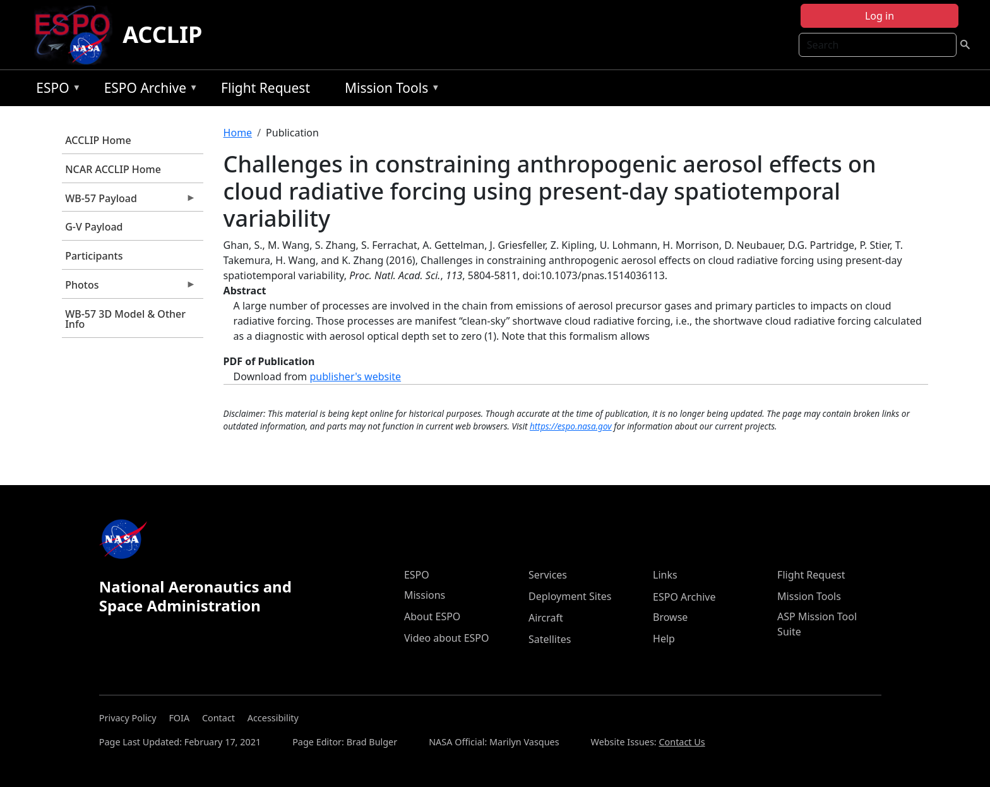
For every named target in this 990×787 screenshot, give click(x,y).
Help (664, 639)
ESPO (55, 90)
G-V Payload (93, 227)
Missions (424, 595)
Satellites (549, 639)
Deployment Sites (569, 596)
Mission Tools (389, 90)
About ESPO (432, 616)
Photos (129, 288)
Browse (670, 617)
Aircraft (545, 618)
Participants (93, 256)
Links (665, 575)
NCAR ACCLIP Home (113, 169)
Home (238, 133)
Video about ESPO (446, 638)
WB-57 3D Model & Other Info (125, 319)
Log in (879, 16)
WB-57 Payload (129, 201)
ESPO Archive (148, 90)
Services (547, 575)
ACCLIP (162, 34)
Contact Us (682, 742)
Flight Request (265, 88)
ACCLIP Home (98, 140)
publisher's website (355, 376)
